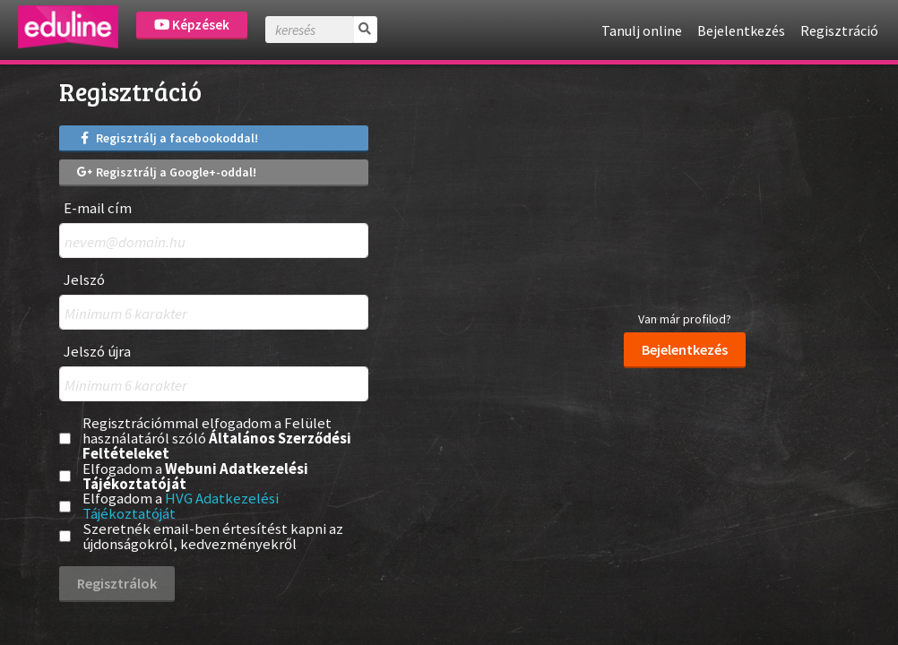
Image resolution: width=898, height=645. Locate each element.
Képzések (191, 24)
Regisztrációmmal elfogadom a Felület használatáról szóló (216, 438)
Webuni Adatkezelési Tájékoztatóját (195, 476)
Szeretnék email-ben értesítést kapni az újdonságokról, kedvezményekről (212, 536)
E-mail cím (98, 208)
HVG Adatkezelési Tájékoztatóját (180, 505)
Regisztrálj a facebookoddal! (167, 138)
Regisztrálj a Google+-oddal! (166, 172)
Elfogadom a (195, 476)
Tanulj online (641, 30)
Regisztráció (839, 30)
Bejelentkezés (741, 30)
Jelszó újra (97, 351)
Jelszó (84, 280)
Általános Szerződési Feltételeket (216, 445)
